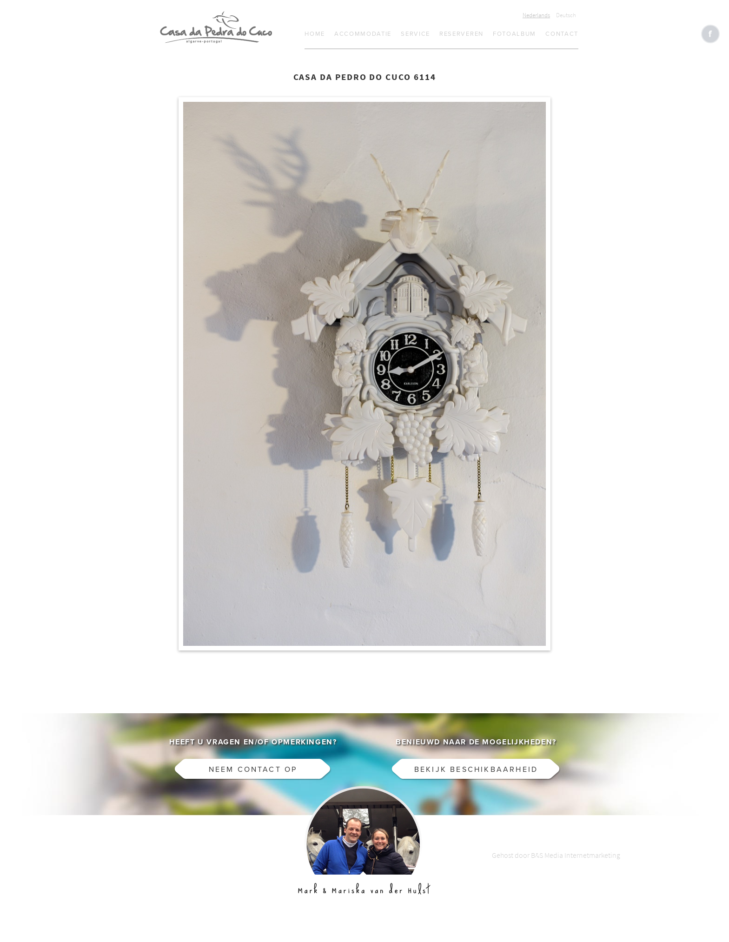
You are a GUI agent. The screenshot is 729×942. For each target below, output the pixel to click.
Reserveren (461, 34)
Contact (561, 34)
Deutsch (566, 15)
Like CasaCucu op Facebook (710, 34)
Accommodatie (362, 34)
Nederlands (536, 15)
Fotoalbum (514, 34)
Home (315, 34)
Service (415, 34)
